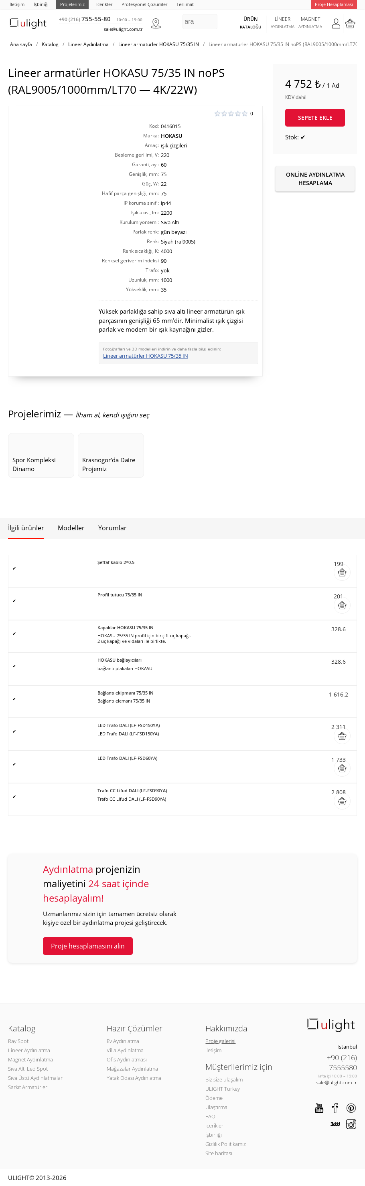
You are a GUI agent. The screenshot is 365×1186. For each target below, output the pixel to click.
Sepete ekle (315, 117)
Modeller (71, 528)
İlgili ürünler (26, 528)
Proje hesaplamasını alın (88, 946)
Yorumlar (112, 528)
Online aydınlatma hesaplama (315, 179)
